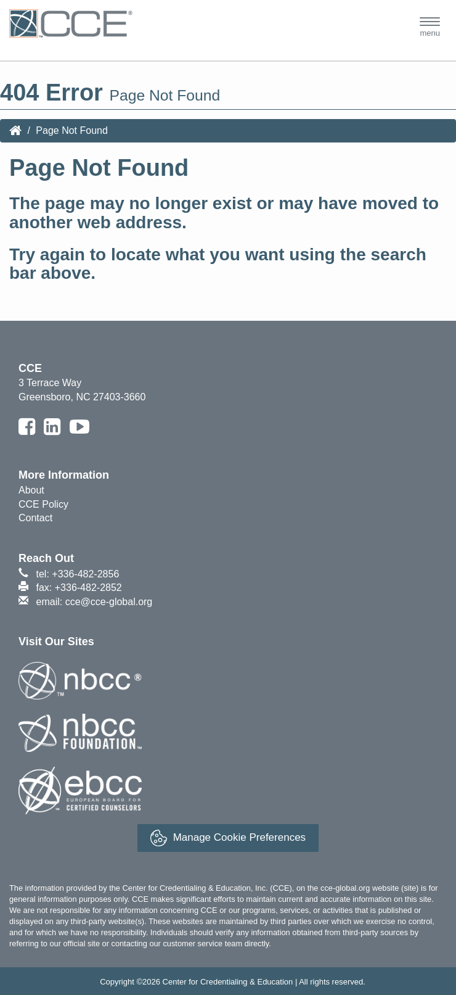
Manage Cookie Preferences (228, 838)
